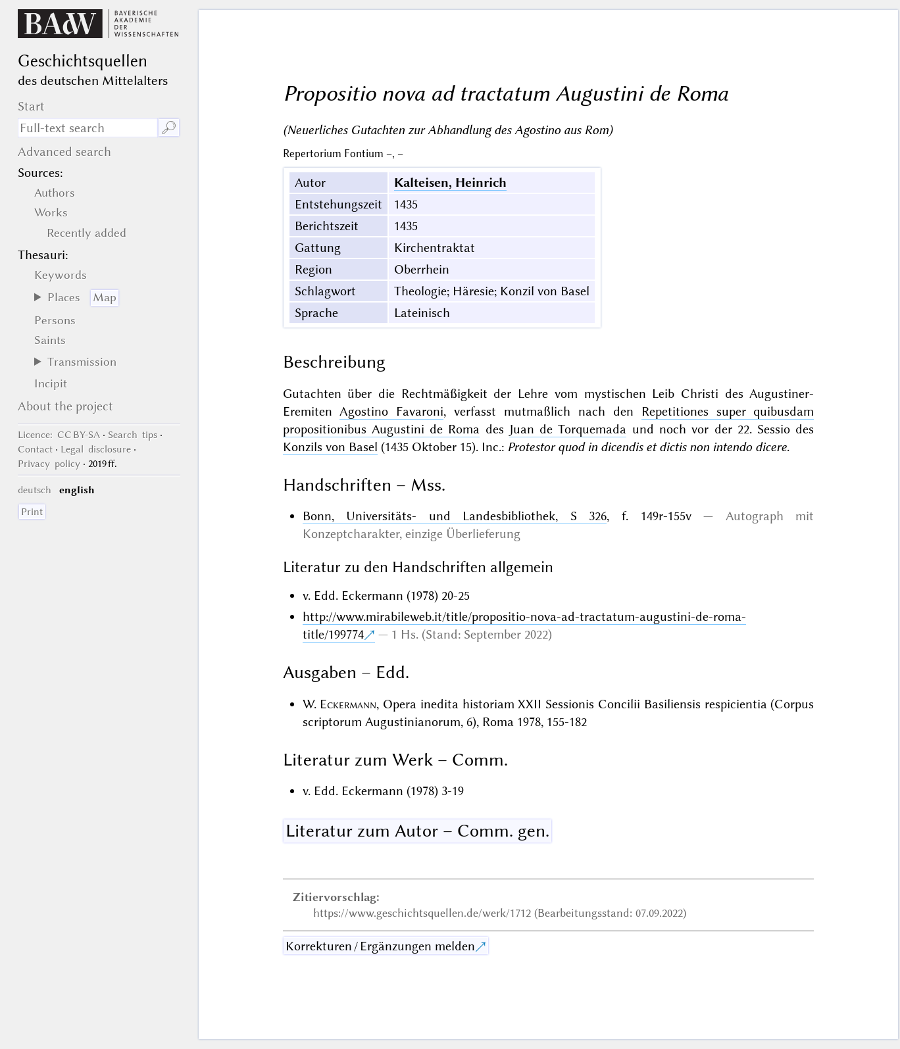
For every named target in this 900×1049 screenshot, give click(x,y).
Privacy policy (49, 464)
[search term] (87, 127)
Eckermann (348, 704)
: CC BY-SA (59, 435)
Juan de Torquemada (568, 429)
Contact (35, 449)
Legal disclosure (96, 449)
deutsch (34, 490)
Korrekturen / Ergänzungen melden (380, 946)
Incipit (50, 383)
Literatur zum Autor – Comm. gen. (417, 830)
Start (31, 106)
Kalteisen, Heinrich (450, 182)
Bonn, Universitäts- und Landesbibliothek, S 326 (455, 516)
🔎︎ (169, 127)
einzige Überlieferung (462, 533)
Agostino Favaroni (391, 411)
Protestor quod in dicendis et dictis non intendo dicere (647, 446)
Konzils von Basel (330, 446)
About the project (65, 406)
